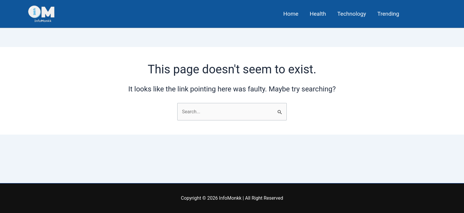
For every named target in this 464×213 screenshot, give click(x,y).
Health (318, 13)
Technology (351, 13)
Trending (388, 13)
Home (290, 13)
